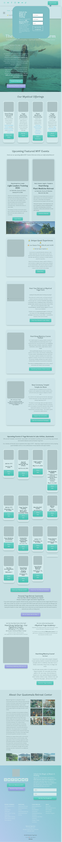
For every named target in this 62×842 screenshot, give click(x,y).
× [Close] (50, 5)
